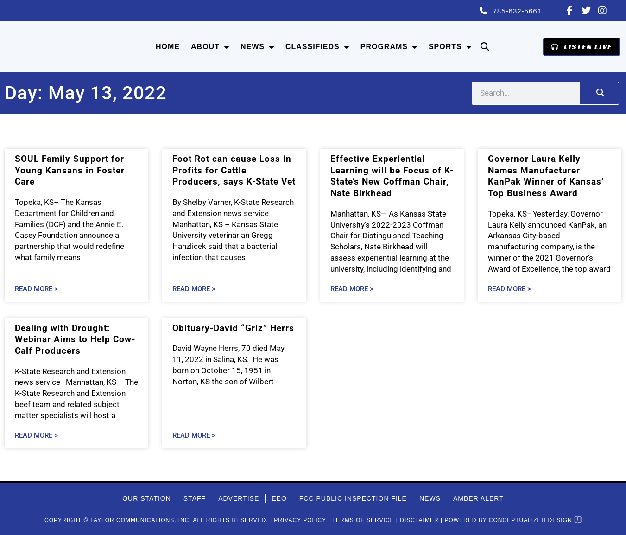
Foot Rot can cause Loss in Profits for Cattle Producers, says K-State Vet (234, 170)
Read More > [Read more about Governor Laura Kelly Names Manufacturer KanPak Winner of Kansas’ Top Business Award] (509, 289)
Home (168, 47)
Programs (388, 46)
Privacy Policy (300, 520)
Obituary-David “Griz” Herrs (233, 328)
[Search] (599, 93)
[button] (485, 47)
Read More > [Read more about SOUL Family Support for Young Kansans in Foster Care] (36, 289)
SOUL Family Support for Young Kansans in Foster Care (70, 170)
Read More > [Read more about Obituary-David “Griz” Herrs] (193, 435)
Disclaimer (419, 520)
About (210, 46)
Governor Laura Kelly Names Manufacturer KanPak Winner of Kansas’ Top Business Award (546, 175)
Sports (450, 46)
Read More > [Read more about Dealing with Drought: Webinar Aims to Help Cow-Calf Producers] (36, 435)
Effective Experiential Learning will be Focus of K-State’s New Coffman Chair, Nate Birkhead (392, 175)
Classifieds (317, 46)
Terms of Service (363, 520)
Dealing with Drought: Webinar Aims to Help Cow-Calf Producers (75, 339)
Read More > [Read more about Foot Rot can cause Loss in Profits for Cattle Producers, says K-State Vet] (193, 289)
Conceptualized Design (535, 520)
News (257, 46)
